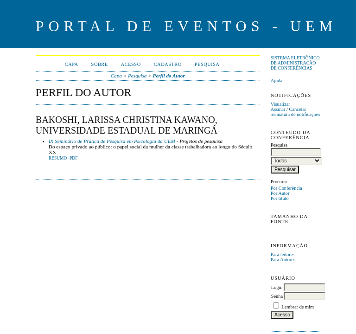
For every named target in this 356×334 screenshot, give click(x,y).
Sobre (99, 64)
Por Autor (280, 193)
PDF (73, 158)
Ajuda (276, 80)
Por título (280, 198)
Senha (277, 296)
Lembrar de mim (297, 306)
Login (277, 287)
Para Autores (283, 259)
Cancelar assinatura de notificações (295, 112)
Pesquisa (207, 64)
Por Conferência (286, 188)
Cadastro (168, 64)
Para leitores (283, 254)
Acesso (131, 64)
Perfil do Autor (169, 75)
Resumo (58, 158)
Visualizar (280, 104)
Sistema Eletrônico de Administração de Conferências (295, 63)
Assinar (278, 109)
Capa (71, 64)
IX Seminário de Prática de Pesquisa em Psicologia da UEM (112, 141)
